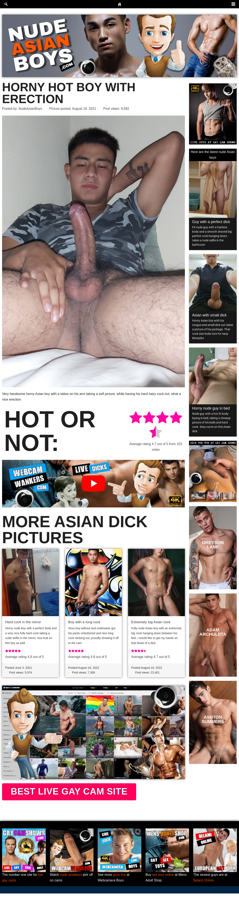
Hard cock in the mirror (23, 622)
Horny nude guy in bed (211, 408)
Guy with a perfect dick (211, 222)
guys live (119, 899)
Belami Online (203, 905)
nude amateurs (71, 899)
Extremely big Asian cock (151, 622)
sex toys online (163, 899)
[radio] (135, 418)
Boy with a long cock (84, 622)
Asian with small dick (209, 315)
